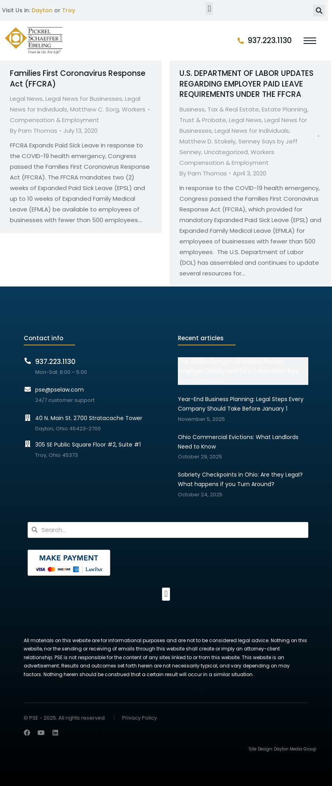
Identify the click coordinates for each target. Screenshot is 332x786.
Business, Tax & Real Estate (219, 109)
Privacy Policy (139, 718)
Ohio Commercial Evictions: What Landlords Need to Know (238, 441)
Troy (68, 10)
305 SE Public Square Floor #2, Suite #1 (88, 445)
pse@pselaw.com (59, 390)
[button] (209, 8)
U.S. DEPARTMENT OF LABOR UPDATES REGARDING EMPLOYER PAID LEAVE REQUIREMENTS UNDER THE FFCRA (246, 84)
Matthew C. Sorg (94, 109)
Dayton (42, 10)
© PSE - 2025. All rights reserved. (65, 718)
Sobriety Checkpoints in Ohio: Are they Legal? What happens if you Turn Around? (240, 479)
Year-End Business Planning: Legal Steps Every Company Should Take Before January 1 (241, 404)
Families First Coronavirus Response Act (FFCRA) (77, 78)
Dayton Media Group (295, 749)
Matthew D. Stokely (207, 141)
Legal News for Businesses (83, 98)
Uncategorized (226, 152)
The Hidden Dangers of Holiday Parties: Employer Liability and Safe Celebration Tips (238, 366)
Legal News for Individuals (252, 130)
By (33, 130)
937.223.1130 (270, 40)
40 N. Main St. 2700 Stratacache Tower (88, 418)
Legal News (26, 98)
